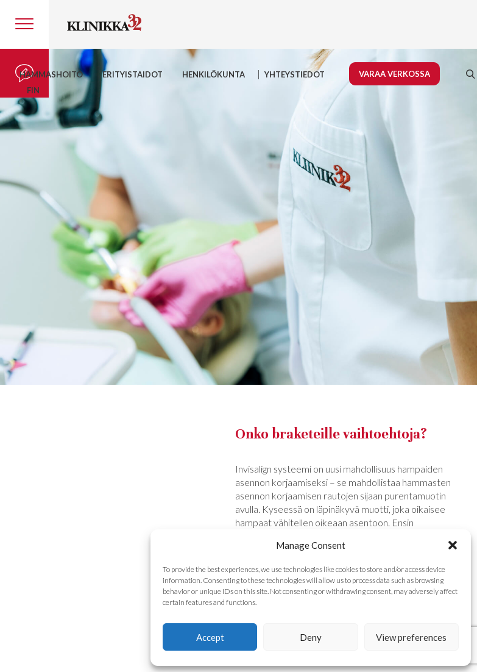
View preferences (411, 637)
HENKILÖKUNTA (213, 74)
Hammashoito (51, 74)
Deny (311, 637)
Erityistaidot (132, 74)
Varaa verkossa (394, 74)
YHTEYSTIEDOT (294, 74)
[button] (453, 545)
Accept (210, 637)
